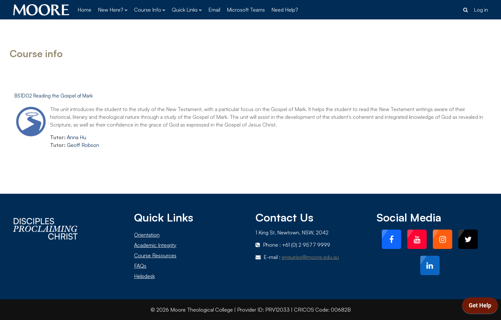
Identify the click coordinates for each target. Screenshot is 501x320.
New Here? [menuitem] (110, 9)
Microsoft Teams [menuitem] (246, 9)
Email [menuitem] (214, 9)
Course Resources (155, 255)
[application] (480, 307)
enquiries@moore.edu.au (310, 257)
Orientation (147, 235)
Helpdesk (144, 276)
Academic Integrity (155, 245)
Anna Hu (76, 137)
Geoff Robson (83, 145)
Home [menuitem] (84, 9)
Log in (481, 9)
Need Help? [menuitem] (284, 9)
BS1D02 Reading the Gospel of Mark (54, 96)
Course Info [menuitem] (147, 9)
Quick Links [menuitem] (185, 9)
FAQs (140, 266)
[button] (465, 9)
